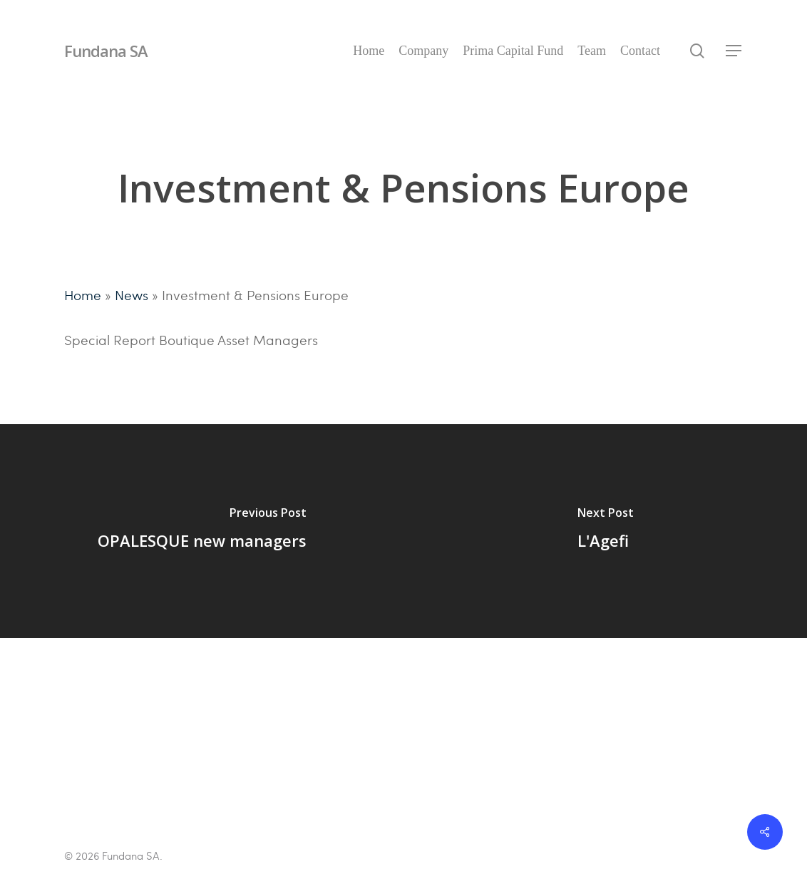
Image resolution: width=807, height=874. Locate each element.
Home (82, 294)
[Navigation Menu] (734, 50)
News (131, 294)
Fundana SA (106, 50)
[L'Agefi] (605, 531)
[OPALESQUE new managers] (202, 531)
